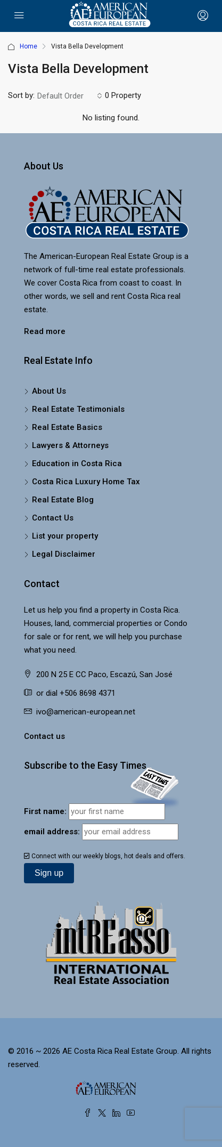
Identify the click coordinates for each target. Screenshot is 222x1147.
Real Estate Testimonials (78, 409)
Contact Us (52, 518)
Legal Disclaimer (63, 554)
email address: (52, 831)
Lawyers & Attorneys (70, 445)
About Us (49, 391)
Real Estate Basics (67, 427)
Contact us (44, 736)
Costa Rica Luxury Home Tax (86, 481)
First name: (45, 811)
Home (28, 46)
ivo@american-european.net (85, 712)
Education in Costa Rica (77, 463)
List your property (65, 536)
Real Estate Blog (63, 500)
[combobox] (70, 96)
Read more (44, 331)
